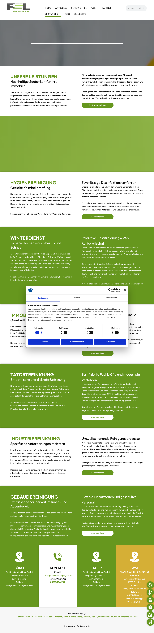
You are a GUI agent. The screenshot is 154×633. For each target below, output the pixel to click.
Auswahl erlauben (77, 342)
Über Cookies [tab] (111, 298)
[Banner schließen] (125, 290)
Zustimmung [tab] (43, 298)
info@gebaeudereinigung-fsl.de (57, 575)
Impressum (69, 626)
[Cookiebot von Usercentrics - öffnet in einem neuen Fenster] (110, 290)
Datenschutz (83, 626)
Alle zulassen (109, 342)
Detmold (20, 616)
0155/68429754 (134, 602)
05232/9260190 (134, 595)
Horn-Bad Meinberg (73, 616)
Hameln (29, 616)
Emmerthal (124, 616)
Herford (38, 616)
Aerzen (134, 616)
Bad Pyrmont (98, 616)
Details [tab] (77, 298)
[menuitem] (48, 8)
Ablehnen (44, 342)
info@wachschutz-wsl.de (134, 588)
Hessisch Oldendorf (53, 616)
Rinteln (87, 616)
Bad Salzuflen (111, 616)
